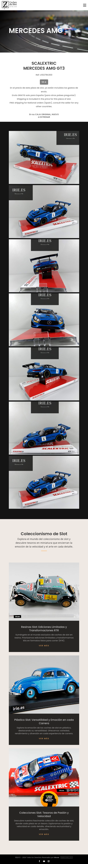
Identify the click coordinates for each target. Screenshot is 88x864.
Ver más (44, 645)
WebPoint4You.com (66, 857)
